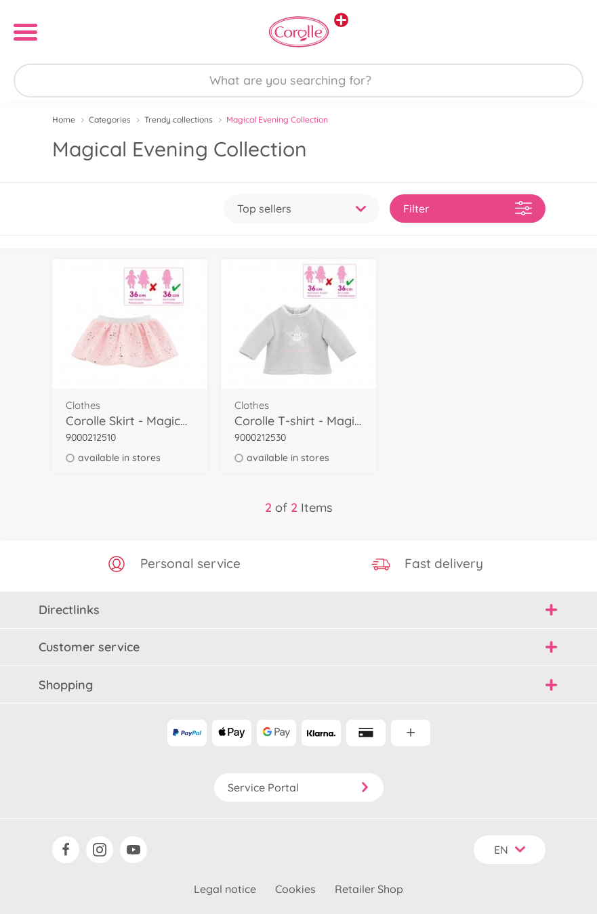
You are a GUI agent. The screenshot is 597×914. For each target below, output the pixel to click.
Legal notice (225, 889)
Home (63, 119)
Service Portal (299, 787)
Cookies (295, 889)
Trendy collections (178, 119)
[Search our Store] (298, 80)
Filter (467, 208)
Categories (110, 119)
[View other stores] (341, 20)
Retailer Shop (369, 889)
